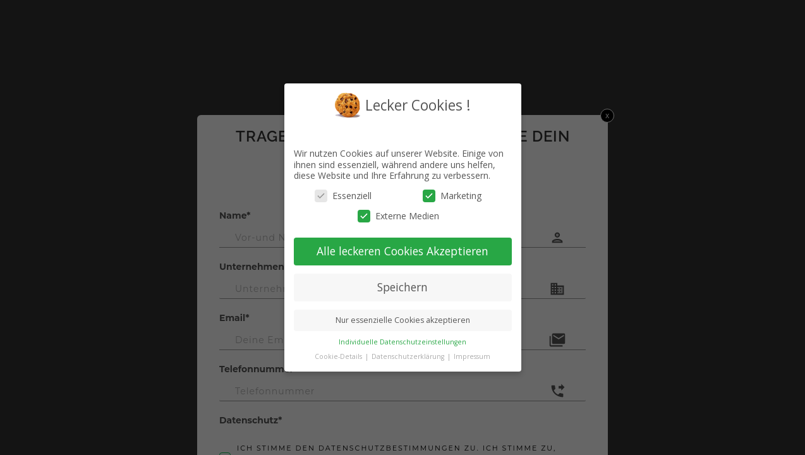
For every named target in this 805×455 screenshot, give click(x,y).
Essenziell (343, 195)
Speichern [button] (402, 286)
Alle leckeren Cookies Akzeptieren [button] (402, 250)
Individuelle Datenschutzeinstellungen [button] (402, 341)
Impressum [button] (472, 355)
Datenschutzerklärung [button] (409, 355)
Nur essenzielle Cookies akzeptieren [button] (403, 319)
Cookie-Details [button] (339, 355)
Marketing (452, 195)
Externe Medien (398, 215)
